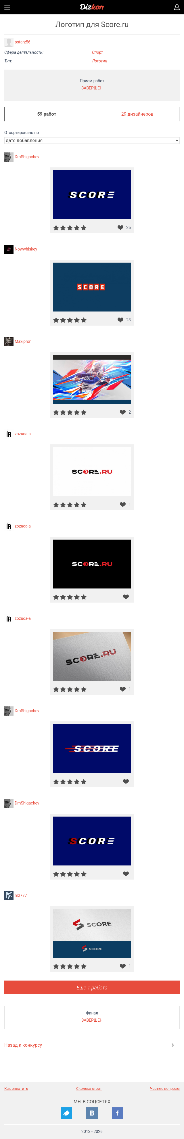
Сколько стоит (89, 1088)
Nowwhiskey (26, 249)
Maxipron (23, 341)
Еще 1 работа (91, 988)
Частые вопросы (165, 1088)
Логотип (99, 61)
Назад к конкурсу (23, 1045)
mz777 (21, 895)
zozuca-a (23, 433)
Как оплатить (16, 1088)
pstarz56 (22, 42)
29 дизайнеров (137, 114)
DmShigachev (27, 156)
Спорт (97, 52)
